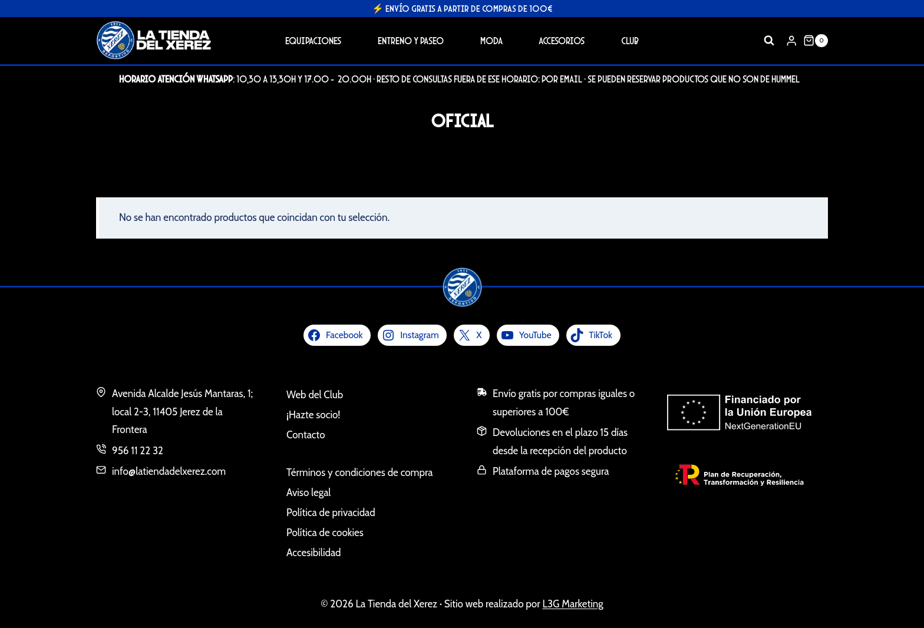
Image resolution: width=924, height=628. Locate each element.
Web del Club (314, 395)
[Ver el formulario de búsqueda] (769, 40)
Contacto (305, 435)
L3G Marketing (572, 604)
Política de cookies (325, 532)
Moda (491, 40)
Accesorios (562, 40)
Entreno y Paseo (411, 40)
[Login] (791, 40)
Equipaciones (313, 40)
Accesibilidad (313, 552)
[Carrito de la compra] (815, 40)
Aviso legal (308, 492)
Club (630, 40)
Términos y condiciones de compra (359, 472)
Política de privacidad (330, 512)
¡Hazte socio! (313, 415)
